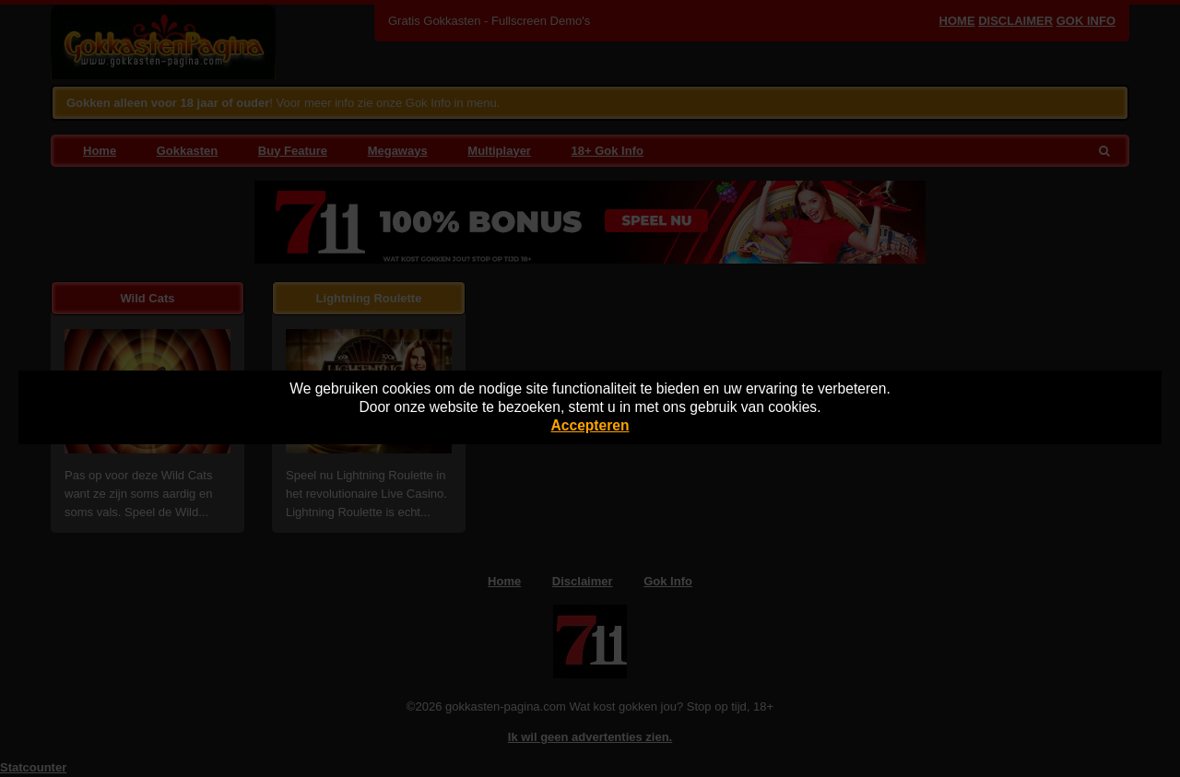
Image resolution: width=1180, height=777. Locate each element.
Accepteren (590, 425)
